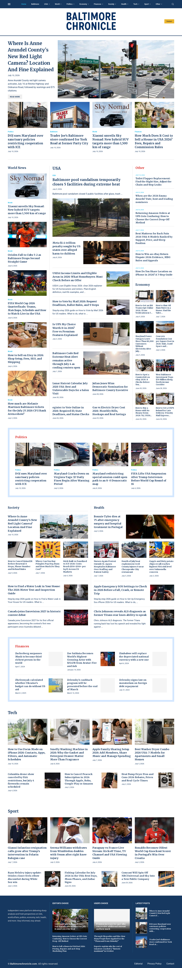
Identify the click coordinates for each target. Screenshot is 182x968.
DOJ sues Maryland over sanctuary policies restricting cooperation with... (160, 927)
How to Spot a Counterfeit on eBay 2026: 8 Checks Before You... (143, 379)
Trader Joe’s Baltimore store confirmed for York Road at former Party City (69, 139)
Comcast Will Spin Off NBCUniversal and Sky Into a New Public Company (138, 875)
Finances (97, 4)
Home (23, 4)
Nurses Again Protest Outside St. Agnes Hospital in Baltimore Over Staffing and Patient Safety (105, 566)
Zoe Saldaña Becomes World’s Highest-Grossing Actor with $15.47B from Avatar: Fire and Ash (82, 660)
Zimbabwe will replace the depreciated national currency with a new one (134, 656)
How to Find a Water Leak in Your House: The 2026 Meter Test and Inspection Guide (34, 590)
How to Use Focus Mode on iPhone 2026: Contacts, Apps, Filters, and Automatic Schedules (26, 754)
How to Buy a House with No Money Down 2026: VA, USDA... (144, 412)
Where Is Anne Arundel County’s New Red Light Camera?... (159, 913)
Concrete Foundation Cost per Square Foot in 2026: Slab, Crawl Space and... (165, 341)
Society (111, 4)
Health (123, 4)
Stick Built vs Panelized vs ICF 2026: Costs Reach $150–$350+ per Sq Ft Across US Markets (75, 566)
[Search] (172, 4)
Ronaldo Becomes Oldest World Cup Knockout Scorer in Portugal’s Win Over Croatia (153, 853)
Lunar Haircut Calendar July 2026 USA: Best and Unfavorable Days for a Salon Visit (70, 388)
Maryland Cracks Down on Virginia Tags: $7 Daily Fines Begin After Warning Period (71, 479)
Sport (146, 4)
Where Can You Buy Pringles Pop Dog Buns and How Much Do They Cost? (48, 565)
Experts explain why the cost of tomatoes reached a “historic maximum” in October (108, 948)
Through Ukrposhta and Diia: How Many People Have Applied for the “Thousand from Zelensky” (109, 938)
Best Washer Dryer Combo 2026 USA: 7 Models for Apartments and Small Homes (152, 754)
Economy (83, 4)
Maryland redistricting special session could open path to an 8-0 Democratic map (109, 479)
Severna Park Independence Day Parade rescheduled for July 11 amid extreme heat (70, 926)
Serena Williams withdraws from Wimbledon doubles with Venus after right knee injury (68, 853)
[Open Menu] (9, 4)
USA (46, 4)
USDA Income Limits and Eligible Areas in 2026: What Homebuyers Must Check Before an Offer (77, 277)
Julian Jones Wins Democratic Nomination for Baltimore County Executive (110, 387)
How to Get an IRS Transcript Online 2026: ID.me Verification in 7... (144, 309)
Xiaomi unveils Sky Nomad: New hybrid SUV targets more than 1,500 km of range (27, 210)
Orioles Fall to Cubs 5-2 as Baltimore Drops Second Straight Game (24, 258)
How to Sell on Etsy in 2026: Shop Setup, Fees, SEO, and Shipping (26, 359)
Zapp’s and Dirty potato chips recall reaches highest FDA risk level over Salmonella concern (161, 566)
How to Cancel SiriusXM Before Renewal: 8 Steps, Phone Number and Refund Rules (20, 565)
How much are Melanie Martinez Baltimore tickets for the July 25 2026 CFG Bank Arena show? (27, 409)
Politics (70, 4)
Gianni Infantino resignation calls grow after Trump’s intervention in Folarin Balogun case (27, 853)
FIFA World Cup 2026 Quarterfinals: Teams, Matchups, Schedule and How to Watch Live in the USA (27, 308)
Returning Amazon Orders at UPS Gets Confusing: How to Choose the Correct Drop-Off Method (69, 938)
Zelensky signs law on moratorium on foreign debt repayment (133, 683)
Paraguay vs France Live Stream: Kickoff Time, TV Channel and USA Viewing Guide (109, 853)
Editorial (138, 963)
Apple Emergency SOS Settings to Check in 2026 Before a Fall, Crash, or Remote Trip (120, 590)
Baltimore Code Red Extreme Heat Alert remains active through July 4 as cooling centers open (66, 360)
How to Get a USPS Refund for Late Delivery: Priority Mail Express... (165, 412)
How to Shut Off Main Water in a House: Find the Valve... (163, 309)
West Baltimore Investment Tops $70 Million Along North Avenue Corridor (164, 379)
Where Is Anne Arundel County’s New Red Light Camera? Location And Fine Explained (31, 56)
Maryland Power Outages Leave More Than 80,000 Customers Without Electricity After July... (145, 343)
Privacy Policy (154, 963)
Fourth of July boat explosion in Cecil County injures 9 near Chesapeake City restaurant (133, 566)
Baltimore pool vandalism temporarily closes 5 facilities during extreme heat (86, 182)
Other (158, 4)
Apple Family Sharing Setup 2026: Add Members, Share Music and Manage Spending (111, 753)
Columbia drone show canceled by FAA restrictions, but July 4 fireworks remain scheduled (21, 780)
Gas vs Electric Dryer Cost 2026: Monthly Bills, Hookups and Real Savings (109, 411)
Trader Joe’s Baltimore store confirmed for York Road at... (160, 941)
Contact (169, 21)
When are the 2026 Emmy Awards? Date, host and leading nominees (154, 199)
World (57, 4)
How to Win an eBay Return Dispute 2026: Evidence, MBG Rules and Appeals (153, 257)
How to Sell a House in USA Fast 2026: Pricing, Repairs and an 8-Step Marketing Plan (68, 948)
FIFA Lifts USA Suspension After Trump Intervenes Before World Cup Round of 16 (148, 479)
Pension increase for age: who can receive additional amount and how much (111, 926)
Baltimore (35, 4)
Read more (15, 97)
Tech (135, 4)
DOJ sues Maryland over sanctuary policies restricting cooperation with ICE (31, 479)
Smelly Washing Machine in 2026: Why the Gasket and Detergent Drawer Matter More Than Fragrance (69, 754)
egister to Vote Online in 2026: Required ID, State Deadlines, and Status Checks (70, 411)
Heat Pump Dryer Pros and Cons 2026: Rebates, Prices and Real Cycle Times (137, 777)
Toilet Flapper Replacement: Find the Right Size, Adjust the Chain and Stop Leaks (153, 181)
